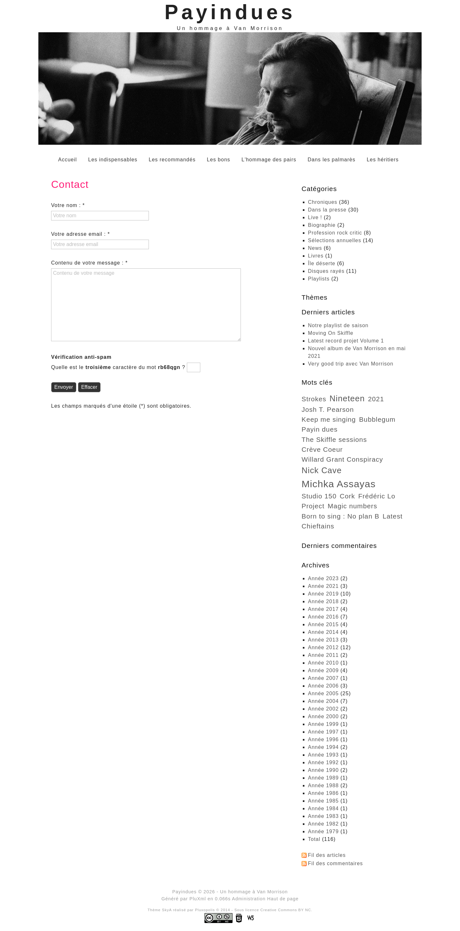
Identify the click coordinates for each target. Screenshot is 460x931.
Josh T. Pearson (328, 409)
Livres (316, 255)
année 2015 (323, 624)
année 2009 (323, 670)
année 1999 (323, 724)
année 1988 (323, 785)
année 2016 (323, 616)
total (315, 839)
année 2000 (323, 716)
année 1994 (323, 747)
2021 (376, 399)
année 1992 (323, 762)
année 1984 (323, 808)
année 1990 (323, 770)
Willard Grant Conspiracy (342, 459)
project (313, 506)
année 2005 (323, 693)
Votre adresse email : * (80, 234)
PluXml (197, 898)
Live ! (315, 217)
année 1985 (323, 801)
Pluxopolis (205, 910)
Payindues (230, 12)
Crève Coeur (322, 449)
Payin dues (320, 429)
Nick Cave (322, 470)
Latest (393, 516)
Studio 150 (319, 496)
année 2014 (323, 632)
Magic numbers (352, 506)
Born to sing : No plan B (340, 516)
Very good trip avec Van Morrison (350, 363)
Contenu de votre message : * (89, 262)
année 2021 (323, 586)
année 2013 (323, 639)
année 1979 (323, 831)
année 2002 (323, 709)
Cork (347, 496)
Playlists (319, 278)
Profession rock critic (335, 232)
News (315, 248)
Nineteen (347, 398)
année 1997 (323, 732)
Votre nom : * (68, 205)
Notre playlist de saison (338, 325)
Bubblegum (377, 419)
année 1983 (323, 816)
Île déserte (321, 263)
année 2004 (323, 701)
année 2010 (323, 663)
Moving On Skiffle (330, 333)
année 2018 (323, 601)
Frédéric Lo (376, 496)
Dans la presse (327, 209)
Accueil (67, 159)
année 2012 (323, 647)
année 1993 (323, 755)
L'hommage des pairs (268, 159)
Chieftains (318, 526)
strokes (314, 399)
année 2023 (323, 578)
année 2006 (323, 686)
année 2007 (323, 678)
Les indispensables (112, 159)
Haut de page (282, 898)
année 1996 (323, 739)
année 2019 (323, 593)
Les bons (218, 159)
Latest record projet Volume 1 (346, 340)
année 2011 (323, 655)
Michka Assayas (339, 483)
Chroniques (322, 202)
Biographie (322, 225)
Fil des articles (327, 855)
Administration (248, 898)
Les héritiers (383, 159)
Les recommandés (172, 159)
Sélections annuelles (334, 240)
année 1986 (323, 793)
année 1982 (323, 824)
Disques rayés (326, 271)
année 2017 (323, 609)
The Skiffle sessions (334, 439)
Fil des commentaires (335, 863)
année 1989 (323, 778)
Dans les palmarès (332, 159)
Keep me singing (329, 419)
